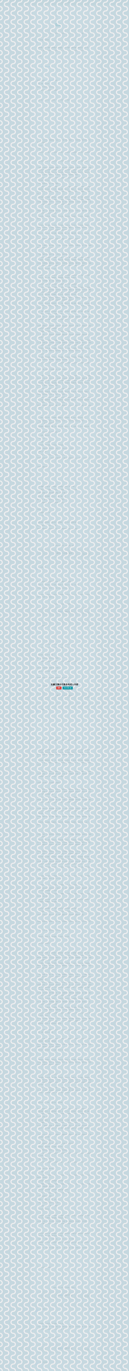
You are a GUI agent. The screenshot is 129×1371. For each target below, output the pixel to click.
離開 (59, 688)
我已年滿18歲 (67, 688)
